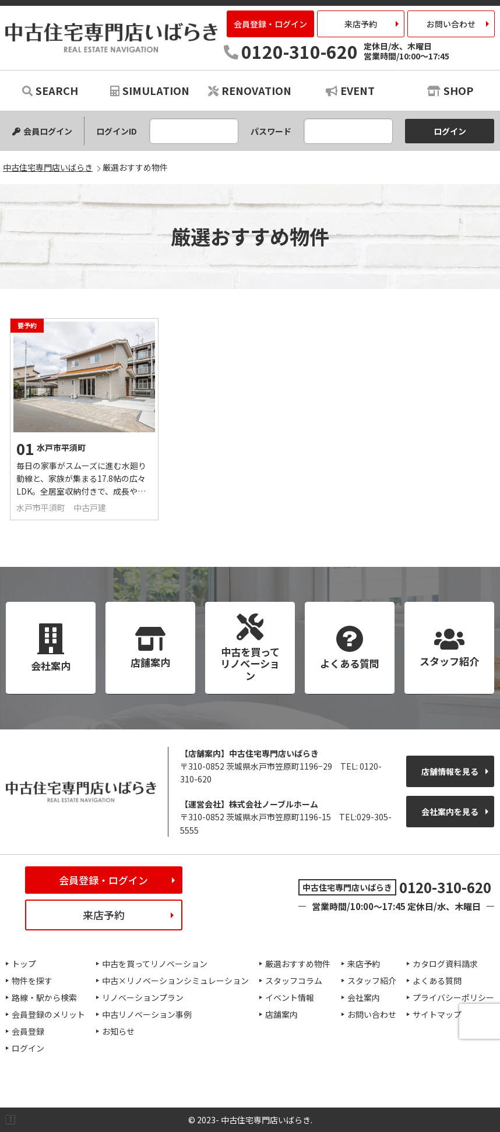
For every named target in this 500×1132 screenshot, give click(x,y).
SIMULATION (149, 90)
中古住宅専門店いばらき (111, 37)
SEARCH (50, 90)
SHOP (450, 90)
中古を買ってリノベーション (154, 963)
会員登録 (28, 1031)
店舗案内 (281, 1014)
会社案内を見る (449, 811)
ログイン (28, 1048)
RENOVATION (249, 90)
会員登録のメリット (48, 1014)
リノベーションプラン (143, 997)
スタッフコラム (293, 980)
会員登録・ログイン (270, 24)
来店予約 (360, 24)
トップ (24, 963)
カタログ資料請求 (445, 963)
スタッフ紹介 (371, 980)
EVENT (350, 90)
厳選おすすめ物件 (297, 963)
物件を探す (32, 980)
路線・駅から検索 (44, 997)
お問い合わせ (451, 24)
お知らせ (118, 1031)
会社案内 (363, 997)
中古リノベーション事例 (147, 1014)
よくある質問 (437, 980)
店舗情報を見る (449, 771)
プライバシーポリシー (453, 997)
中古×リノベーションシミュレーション (175, 980)
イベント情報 (289, 997)
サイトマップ (437, 1014)
